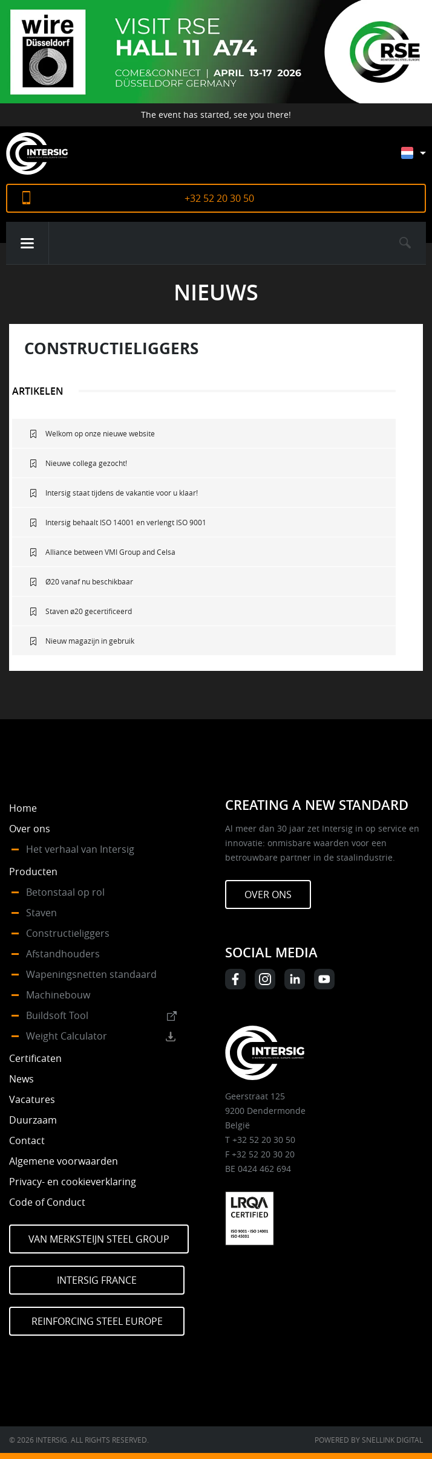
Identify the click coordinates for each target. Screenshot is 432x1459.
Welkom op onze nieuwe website (100, 433)
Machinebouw (58, 994)
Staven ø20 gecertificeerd (88, 611)
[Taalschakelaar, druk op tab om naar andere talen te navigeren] (422, 158)
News (21, 1078)
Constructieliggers (68, 933)
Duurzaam (33, 1120)
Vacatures (32, 1099)
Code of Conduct (47, 1202)
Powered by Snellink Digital (369, 1439)
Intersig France (97, 1280)
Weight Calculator (66, 1036)
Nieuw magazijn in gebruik (89, 640)
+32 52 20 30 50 (219, 198)
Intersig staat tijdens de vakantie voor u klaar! (121, 492)
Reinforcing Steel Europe (97, 1321)
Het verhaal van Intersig (80, 849)
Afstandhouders (63, 953)
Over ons (29, 828)
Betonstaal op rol (65, 892)
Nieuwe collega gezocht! (86, 463)
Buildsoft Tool (57, 1015)
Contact (27, 1140)
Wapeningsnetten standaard (91, 974)
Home (23, 808)
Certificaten (35, 1058)
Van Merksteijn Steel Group (98, 1239)
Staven (41, 912)
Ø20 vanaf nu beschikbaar (89, 581)
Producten (33, 871)
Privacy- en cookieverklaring (72, 1181)
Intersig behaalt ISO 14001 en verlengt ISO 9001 (125, 522)
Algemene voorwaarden (63, 1161)
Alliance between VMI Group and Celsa (110, 552)
